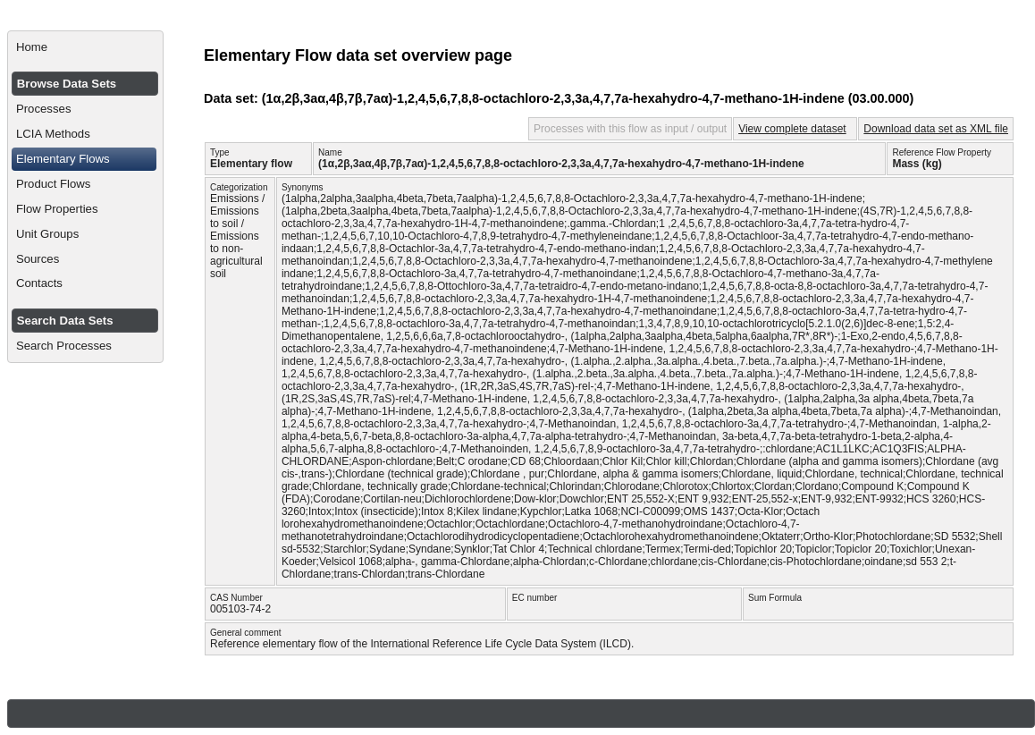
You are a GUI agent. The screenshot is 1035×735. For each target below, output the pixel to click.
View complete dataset (792, 128)
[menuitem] (85, 47)
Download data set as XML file (935, 128)
